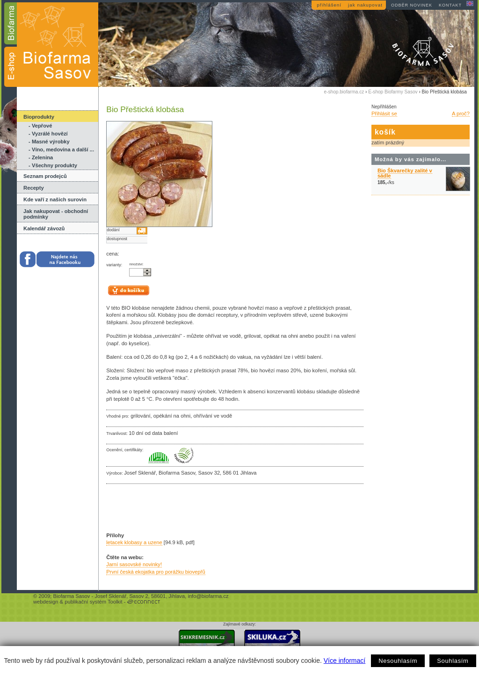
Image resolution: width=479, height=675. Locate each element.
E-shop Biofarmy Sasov (392, 91)
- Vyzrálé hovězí (48, 133)
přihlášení (329, 4)
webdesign (45, 601)
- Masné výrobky (49, 141)
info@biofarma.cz (208, 596)
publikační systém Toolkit (94, 601)
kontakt (450, 5)
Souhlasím (452, 660)
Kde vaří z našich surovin (55, 199)
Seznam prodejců (45, 176)
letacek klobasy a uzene (134, 542)
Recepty (33, 188)
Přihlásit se (384, 113)
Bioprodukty (38, 117)
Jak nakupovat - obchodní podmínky (55, 214)
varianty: (114, 265)
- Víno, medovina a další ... (61, 149)
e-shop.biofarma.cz (344, 91)
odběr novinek (411, 5)
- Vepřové (40, 125)
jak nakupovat (365, 4)
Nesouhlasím (397, 660)
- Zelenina (41, 157)
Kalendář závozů (44, 228)
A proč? (461, 113)
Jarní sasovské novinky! (134, 564)
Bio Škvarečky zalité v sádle (404, 173)
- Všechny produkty (53, 165)
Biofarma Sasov (71, 596)
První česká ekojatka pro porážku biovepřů (155, 572)
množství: (136, 264)
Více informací (344, 660)
